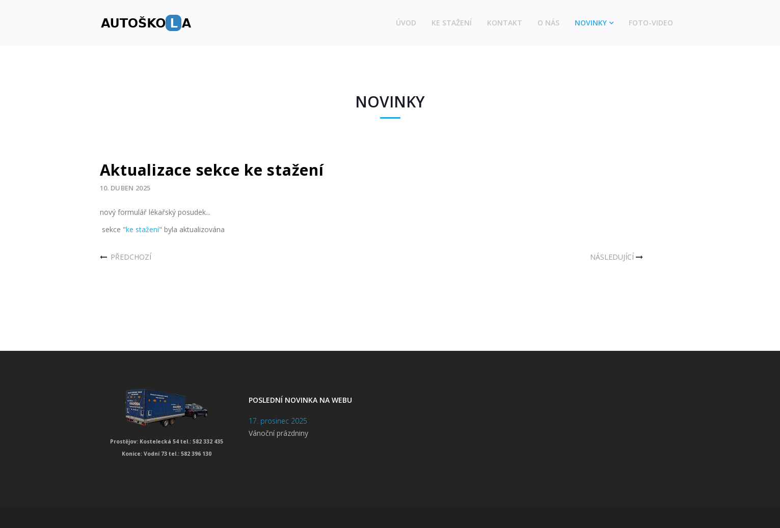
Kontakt (504, 22)
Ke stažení (452, 22)
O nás (548, 22)
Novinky (591, 22)
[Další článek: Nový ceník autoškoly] (617, 257)
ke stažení (142, 229)
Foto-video (651, 22)
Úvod (406, 22)
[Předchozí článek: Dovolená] (126, 257)
